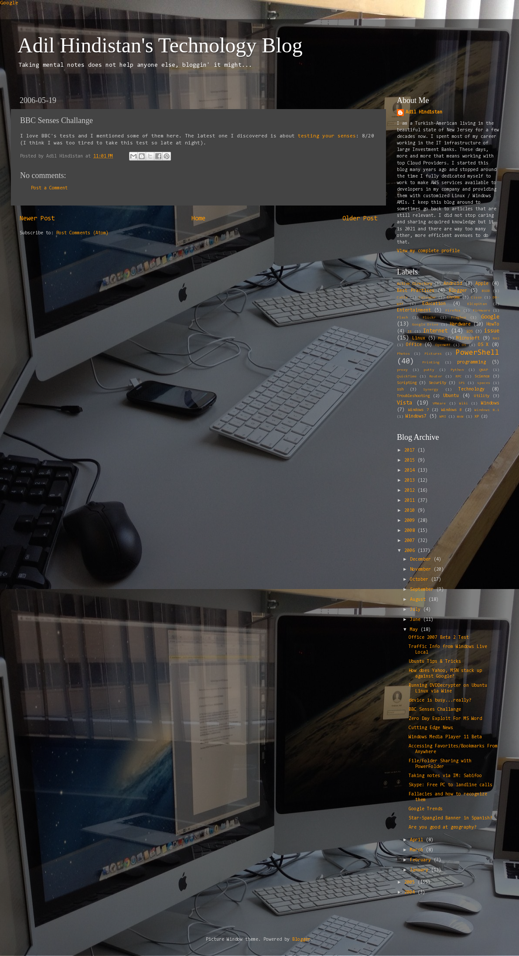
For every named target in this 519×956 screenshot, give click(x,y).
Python (457, 370)
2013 (410, 480)
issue (491, 331)
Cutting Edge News (431, 728)
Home (198, 219)
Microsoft (468, 338)
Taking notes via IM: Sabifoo (445, 776)
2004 (410, 892)
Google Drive (425, 324)
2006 (410, 550)
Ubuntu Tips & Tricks (435, 661)
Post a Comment (49, 188)
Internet (435, 331)
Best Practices (415, 290)
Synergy (430, 389)
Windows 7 (418, 410)
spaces (483, 383)
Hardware (460, 324)
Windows (490, 403)
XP (477, 417)
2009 (410, 520)
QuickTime (407, 376)
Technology (471, 389)
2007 (410, 540)
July (416, 609)
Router (435, 376)
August (419, 599)
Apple (481, 283)
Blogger (458, 290)
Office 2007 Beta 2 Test (439, 637)
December (422, 559)
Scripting (407, 383)
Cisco (476, 297)
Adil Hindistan (424, 112)
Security (437, 383)
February (422, 860)
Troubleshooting (413, 396)
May (415, 629)
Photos (403, 354)
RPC (458, 376)
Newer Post (37, 219)
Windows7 (416, 416)
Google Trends (426, 809)
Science (482, 376)
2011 (410, 500)
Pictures (433, 354)
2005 (410, 882)
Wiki (463, 403)
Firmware (481, 310)
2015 (410, 460)
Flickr (429, 317)
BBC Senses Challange (435, 709)
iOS (469, 331)
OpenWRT (443, 345)
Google (9, 3)
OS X (483, 345)
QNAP (483, 370)
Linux (418, 338)
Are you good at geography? (443, 827)
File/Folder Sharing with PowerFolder (440, 764)
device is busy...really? (440, 700)
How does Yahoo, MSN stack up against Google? (445, 673)
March (418, 850)
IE (409, 331)
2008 (410, 530)
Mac (441, 338)
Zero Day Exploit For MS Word (445, 718)
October (420, 579)
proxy (402, 370)
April (418, 840)
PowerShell (477, 352)
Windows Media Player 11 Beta (445, 737)
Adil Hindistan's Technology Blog (160, 45)
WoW (460, 416)
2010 (410, 510)
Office (414, 345)
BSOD (485, 291)
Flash (402, 317)
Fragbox (458, 317)
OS (464, 345)
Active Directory (414, 284)
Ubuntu (451, 396)
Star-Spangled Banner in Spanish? (450, 818)
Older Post (359, 219)
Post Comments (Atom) (82, 233)
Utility (481, 396)
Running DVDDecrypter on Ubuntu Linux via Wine (448, 688)
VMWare (439, 403)
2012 (410, 490)
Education (434, 304)
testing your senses (327, 136)
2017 (410, 450)
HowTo (492, 324)
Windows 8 (451, 410)
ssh (400, 389)
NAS (496, 338)
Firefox (453, 310)
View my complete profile (428, 251)
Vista (404, 403)
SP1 (461, 383)
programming (471, 362)
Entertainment (414, 310)
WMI (443, 416)
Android (453, 283)
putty (428, 370)
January (420, 870)
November (422, 569)
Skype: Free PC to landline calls (450, 785)
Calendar (427, 297)
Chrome (453, 297)
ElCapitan (477, 304)
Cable (402, 297)
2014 (410, 470)
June (416, 619)
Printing (431, 362)
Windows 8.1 (487, 410)
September (423, 589)
